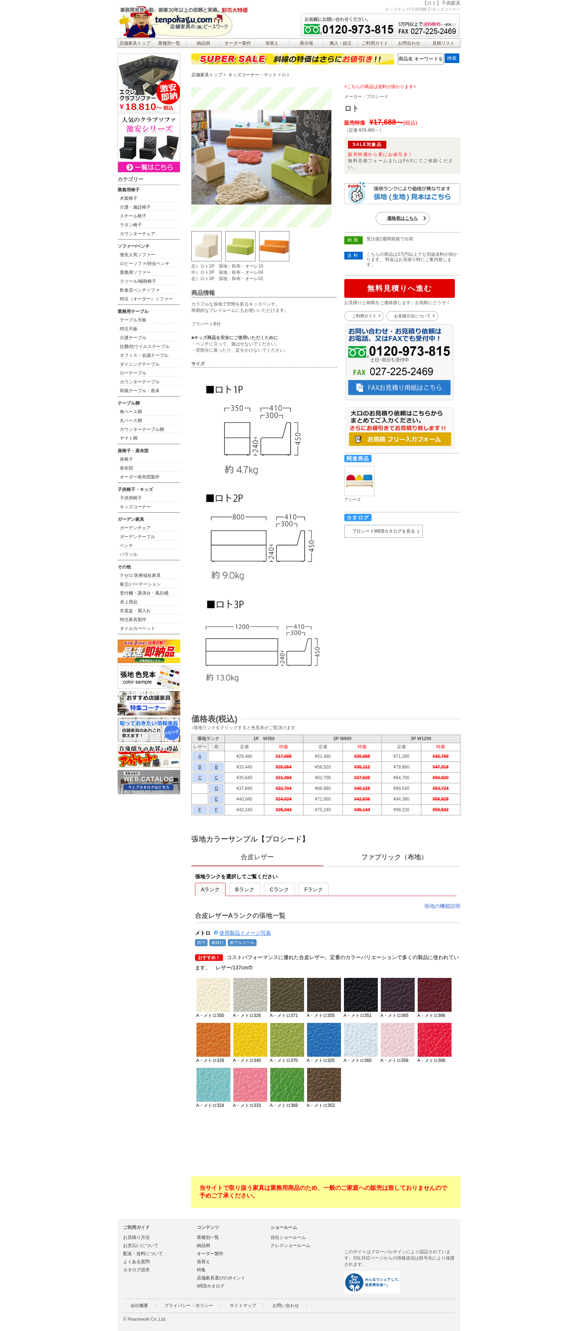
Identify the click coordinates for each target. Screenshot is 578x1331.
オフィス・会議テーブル (144, 355)
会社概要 (139, 1305)
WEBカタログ (210, 1286)
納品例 (203, 43)
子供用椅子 (131, 498)
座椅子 (126, 459)
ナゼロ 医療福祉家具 (140, 575)
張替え (272, 43)
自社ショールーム (288, 1237)
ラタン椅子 (131, 224)
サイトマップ (243, 1305)
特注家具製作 (133, 619)
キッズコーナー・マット (252, 74)
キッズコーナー (135, 506)
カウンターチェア (137, 233)
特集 (201, 1269)
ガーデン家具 (131, 519)
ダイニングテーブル (140, 364)
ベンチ (126, 545)
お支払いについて (141, 1245)
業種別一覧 (169, 43)
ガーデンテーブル (137, 536)
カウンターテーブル (140, 381)
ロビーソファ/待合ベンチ (145, 263)
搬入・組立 (341, 43)
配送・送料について (143, 1253)
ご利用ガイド (375, 43)
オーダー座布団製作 (140, 477)
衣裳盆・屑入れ (135, 610)
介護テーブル (133, 337)
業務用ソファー (135, 272)
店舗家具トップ (134, 43)
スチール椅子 (133, 216)
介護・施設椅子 (135, 207)
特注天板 (128, 328)
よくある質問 (136, 1261)
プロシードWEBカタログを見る (383, 531)
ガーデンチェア (135, 527)
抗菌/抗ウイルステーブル (145, 346)
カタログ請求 (136, 1269)
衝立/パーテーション (140, 584)
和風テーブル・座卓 (140, 390)
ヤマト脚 (128, 438)
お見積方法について (412, 316)
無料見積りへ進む (399, 288)
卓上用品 (128, 601)
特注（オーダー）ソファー (146, 299)
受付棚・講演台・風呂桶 (144, 593)
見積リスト (443, 43)
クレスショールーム (290, 1245)
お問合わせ (409, 43)
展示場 (306, 43)
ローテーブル (133, 373)
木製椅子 (128, 198)
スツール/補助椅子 (138, 281)
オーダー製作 (237, 43)
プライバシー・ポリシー (188, 1305)
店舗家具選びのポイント (221, 1278)
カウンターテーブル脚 (142, 429)
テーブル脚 (129, 403)
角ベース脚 (131, 411)
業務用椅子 (129, 189)
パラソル (128, 554)
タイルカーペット (137, 628)
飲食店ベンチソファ (140, 290)
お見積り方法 (136, 1237)
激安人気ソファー (137, 254)
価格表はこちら (402, 218)
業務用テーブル (133, 311)
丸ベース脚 (131, 420)
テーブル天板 (133, 320)
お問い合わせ (285, 1305)
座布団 (126, 468)
